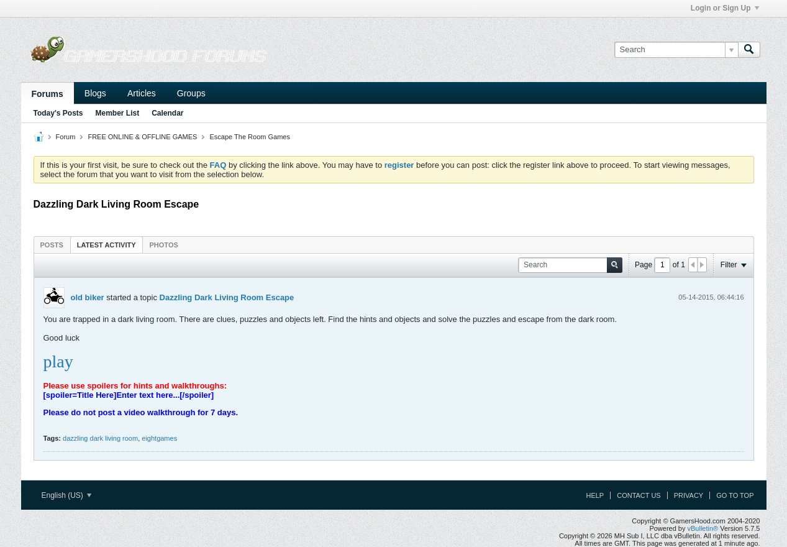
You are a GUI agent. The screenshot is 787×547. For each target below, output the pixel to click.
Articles (141, 93)
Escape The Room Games (250, 136)
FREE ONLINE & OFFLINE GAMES (142, 136)
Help (595, 495)
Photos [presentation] (164, 245)
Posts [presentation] (51, 245)
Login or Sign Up (725, 8)
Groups (191, 93)
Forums (47, 94)
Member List (118, 113)
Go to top (734, 495)
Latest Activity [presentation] (106, 245)
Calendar (167, 113)
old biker (87, 297)
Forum (66, 136)
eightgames (159, 438)
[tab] (52, 244)
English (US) (67, 495)
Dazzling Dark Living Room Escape (227, 297)
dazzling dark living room (100, 438)
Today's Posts (58, 113)
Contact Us (639, 495)
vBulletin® (703, 528)
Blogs (95, 93)
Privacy (688, 495)
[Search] (676, 50)
